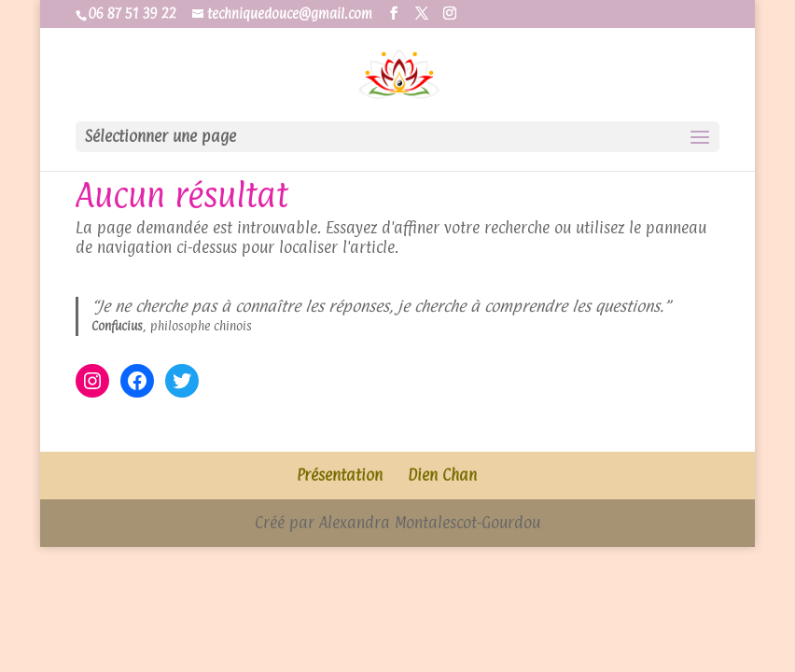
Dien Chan (442, 475)
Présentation (340, 475)
